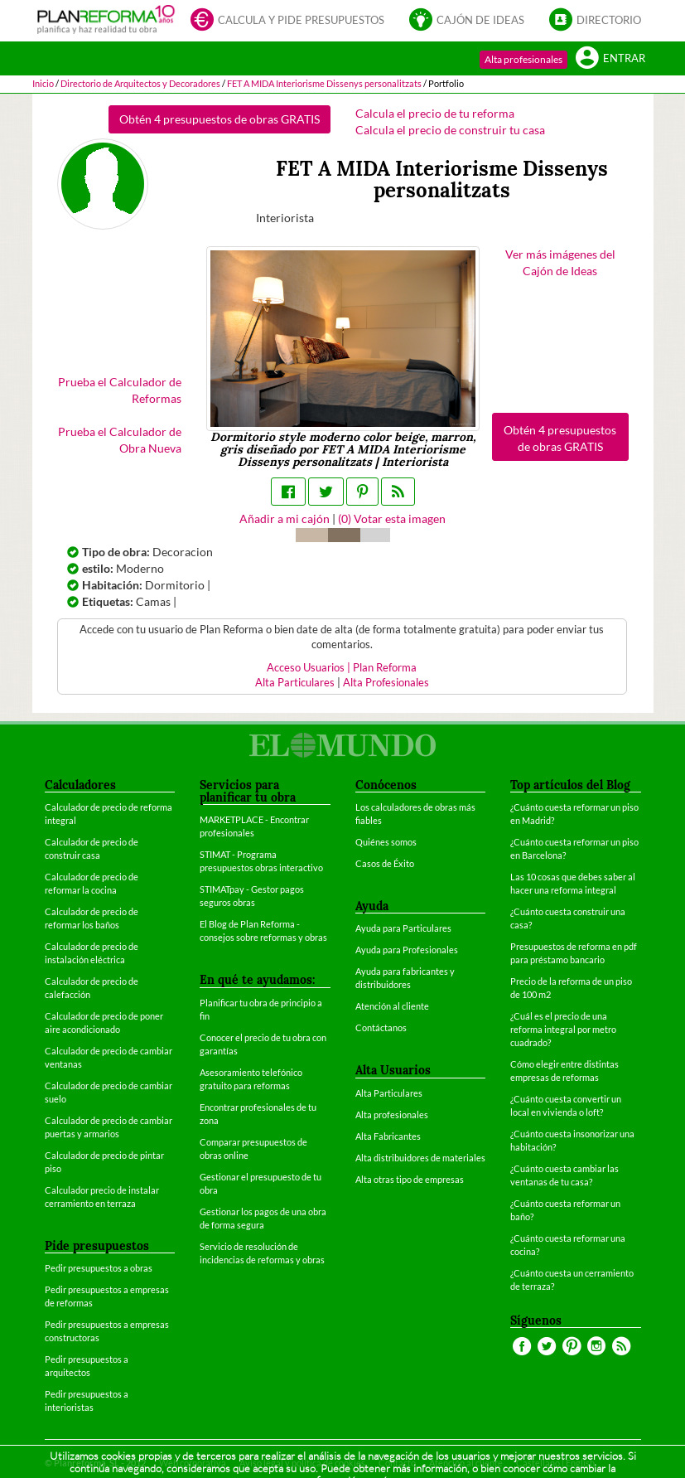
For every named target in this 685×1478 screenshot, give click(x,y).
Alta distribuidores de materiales (420, 1157)
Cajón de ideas (466, 21)
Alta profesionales (523, 59)
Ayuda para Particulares (403, 928)
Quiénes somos (386, 841)
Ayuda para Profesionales (406, 949)
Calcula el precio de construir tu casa (450, 130)
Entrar (610, 59)
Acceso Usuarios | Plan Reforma (342, 667)
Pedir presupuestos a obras (98, 1267)
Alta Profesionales (386, 682)
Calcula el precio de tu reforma (434, 113)
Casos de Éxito (384, 863)
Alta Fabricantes (388, 1136)
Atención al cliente (392, 1006)
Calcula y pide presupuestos (287, 21)
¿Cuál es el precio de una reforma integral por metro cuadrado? (563, 1029)
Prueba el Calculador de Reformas (119, 390)
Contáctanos (381, 1027)
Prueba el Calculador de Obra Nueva (119, 439)
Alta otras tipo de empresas (409, 1179)
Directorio (595, 21)
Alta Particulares (295, 682)
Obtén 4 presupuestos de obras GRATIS (219, 119)
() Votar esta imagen (392, 518)
